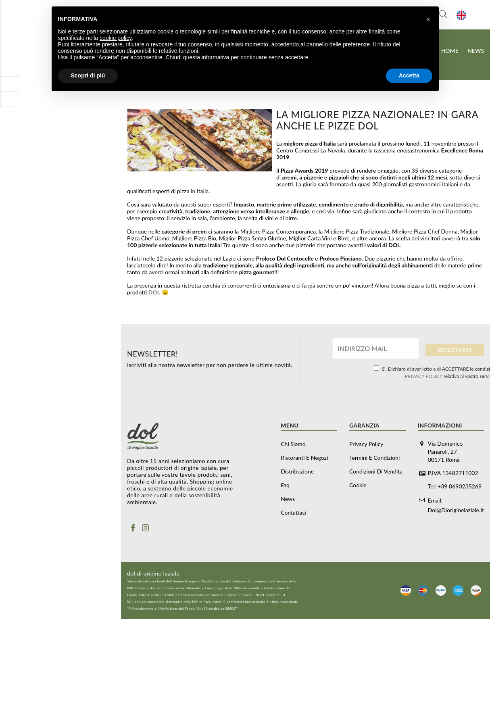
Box (9, 196)
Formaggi (62, 211)
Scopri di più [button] (88, 75)
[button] (428, 19)
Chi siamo (293, 443)
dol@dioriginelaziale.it (456, 507)
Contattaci (17, 158)
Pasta (11, 256)
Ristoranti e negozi (27, 98)
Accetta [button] (409, 75)
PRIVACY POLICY (423, 376)
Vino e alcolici (21, 301)
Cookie (358, 485)
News (11, 143)
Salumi (62, 226)
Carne (62, 241)
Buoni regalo (20, 181)
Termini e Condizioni (374, 457)
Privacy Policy (366, 443)
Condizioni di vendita (375, 471)
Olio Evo (14, 271)
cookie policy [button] (115, 38)
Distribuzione (21, 113)
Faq (8, 128)
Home (450, 50)
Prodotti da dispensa (62, 286)
